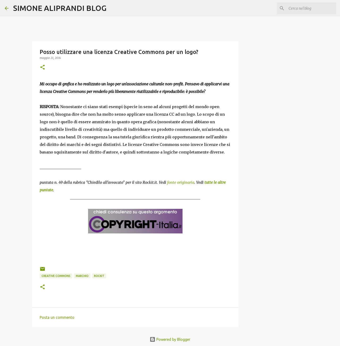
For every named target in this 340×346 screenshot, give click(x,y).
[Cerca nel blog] (311, 8)
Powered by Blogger (170, 339)
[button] (42, 67)
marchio (82, 275)
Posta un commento (57, 317)
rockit (99, 275)
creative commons (56, 275)
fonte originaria (180, 182)
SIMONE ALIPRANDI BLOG (59, 8)
